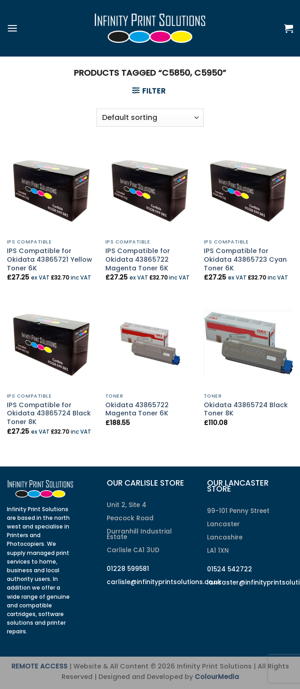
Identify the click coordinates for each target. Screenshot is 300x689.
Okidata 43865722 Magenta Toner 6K (137, 409)
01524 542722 (229, 569)
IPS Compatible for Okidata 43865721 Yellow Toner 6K (49, 259)
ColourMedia (217, 676)
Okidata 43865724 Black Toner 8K (246, 409)
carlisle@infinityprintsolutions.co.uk (164, 582)
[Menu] (12, 28)
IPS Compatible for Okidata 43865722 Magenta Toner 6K (137, 259)
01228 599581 (128, 569)
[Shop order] (150, 118)
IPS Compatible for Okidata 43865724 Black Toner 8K (49, 413)
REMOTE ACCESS (39, 666)
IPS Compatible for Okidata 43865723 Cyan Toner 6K (245, 259)
